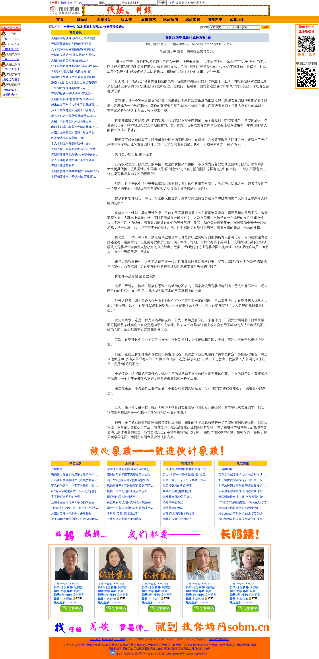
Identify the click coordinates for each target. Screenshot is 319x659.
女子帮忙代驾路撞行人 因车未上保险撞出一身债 (249, 480)
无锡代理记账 (142, 648)
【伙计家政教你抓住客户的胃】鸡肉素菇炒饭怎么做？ (197, 469)
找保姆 (82, 19)
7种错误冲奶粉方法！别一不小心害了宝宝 (78, 507)
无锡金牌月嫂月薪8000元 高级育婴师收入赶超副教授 (84, 38)
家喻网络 (80, 644)
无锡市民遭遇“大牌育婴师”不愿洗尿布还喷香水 (81, 54)
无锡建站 (172, 648)
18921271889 (10, 79)
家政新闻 (170, 19)
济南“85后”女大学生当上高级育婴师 (74, 82)
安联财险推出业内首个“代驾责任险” (241, 496)
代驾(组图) (225, 469)
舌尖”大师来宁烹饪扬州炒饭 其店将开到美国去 (192, 474)
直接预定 (104, 19)
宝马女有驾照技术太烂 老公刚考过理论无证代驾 (249, 474)
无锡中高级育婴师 (62, 165)
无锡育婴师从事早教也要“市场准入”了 (75, 171)
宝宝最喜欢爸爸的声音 (65, 496)
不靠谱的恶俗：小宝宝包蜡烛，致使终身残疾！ (81, 485)
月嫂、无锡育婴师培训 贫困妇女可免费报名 (80, 132)
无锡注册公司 (158, 648)
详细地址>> (11, 94)
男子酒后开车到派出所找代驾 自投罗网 (243, 513)
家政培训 (237, 19)
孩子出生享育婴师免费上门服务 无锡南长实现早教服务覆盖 (89, 110)
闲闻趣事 (215, 19)
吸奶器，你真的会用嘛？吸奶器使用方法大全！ (81, 474)
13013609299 (10, 49)
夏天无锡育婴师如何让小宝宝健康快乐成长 (78, 160)
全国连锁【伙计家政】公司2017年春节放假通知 (94, 26)
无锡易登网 (115, 648)
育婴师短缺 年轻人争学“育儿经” (71, 93)
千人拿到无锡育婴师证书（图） (71, 143)
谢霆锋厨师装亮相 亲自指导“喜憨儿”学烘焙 (134, 469)
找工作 (126, 19)
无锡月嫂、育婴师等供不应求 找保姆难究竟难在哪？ (84, 149)
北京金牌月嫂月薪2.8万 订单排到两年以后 (78, 66)
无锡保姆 (91, 644)
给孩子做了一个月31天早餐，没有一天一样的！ (193, 480)
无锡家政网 (104, 644)
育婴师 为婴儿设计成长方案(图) (71, 71)
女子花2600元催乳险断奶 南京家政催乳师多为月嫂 (83, 49)
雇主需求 (148, 19)
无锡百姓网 (249, 644)
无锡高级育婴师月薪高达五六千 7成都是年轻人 (81, 60)
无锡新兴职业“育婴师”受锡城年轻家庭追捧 (78, 99)
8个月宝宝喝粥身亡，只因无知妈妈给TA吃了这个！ (84, 491)
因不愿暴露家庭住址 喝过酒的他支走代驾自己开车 (250, 491)
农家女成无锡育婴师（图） (68, 138)
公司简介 (95, 639)
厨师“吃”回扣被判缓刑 (121, 496)
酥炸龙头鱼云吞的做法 (177, 519)
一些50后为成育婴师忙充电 (68, 88)
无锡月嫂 (117, 644)
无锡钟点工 (154, 644)
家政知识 (192, 19)
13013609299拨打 (219, 639)
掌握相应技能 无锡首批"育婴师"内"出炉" (78, 176)
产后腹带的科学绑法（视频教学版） (74, 480)
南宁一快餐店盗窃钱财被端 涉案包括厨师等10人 (137, 507)
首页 (60, 19)
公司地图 (119, 639)
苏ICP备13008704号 (173, 653)
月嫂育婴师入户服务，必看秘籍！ (72, 513)
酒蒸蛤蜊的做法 (173, 502)
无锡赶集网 (218, 644)
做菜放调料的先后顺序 (177, 485)
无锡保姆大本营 (202, 644)
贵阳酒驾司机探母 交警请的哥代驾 (240, 519)
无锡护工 (142, 644)
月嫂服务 (57, 469)
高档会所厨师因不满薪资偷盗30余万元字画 (134, 474)
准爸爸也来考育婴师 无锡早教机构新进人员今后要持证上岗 (89, 115)
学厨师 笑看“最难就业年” (123, 513)
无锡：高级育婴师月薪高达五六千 (72, 121)
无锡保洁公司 (203, 648)
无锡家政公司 (186, 648)
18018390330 (10, 89)
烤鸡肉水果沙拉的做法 (177, 491)
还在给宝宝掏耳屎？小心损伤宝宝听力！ (77, 502)
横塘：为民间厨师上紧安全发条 (127, 491)
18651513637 (10, 39)
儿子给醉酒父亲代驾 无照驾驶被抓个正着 (244, 485)
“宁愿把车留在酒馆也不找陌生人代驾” (242, 502)
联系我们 (107, 639)
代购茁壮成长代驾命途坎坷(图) (238, 507)
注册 (171, 2)
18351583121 (10, 69)
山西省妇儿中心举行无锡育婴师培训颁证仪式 (80, 126)
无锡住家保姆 (184, 644)
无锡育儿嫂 (168, 644)
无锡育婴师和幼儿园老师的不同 (71, 43)
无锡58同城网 (234, 644)
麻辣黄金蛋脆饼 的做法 (177, 496)
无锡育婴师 (129, 644)
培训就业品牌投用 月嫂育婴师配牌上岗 (76, 77)
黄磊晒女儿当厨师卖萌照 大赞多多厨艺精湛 (134, 502)
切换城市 (66, 2)
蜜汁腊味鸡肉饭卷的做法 (179, 513)
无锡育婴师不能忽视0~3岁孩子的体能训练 (78, 154)
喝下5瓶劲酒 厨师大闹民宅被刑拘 (128, 480)
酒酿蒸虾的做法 (173, 507)
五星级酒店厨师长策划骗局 (124, 519)
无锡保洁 (127, 648)
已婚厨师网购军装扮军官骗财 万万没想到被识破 (137, 485)
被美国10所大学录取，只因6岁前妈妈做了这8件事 (83, 519)
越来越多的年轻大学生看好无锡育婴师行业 (78, 104)
